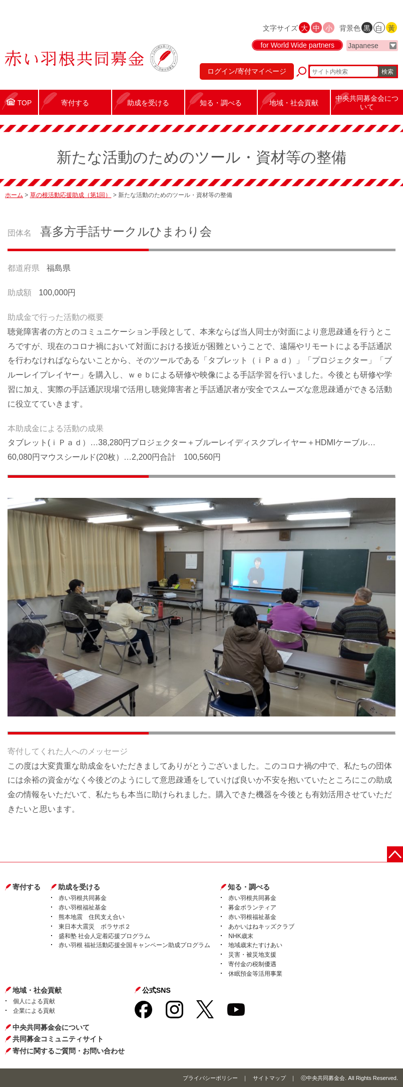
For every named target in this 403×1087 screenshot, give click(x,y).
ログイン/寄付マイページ (246, 71)
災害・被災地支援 (252, 954)
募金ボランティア (252, 907)
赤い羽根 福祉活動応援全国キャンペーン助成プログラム (134, 945)
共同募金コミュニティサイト (58, 1039)
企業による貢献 (34, 1010)
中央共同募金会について (51, 1027)
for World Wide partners (297, 45)
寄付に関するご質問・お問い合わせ (69, 1051)
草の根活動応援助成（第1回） (71, 195)
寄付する (27, 887)
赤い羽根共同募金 (83, 897)
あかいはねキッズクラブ (261, 926)
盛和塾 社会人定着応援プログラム (104, 936)
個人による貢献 (34, 1001)
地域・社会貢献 (37, 990)
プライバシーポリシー (210, 1078)
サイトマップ (269, 1078)
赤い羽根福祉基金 (83, 907)
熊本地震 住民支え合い (92, 917)
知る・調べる (249, 887)
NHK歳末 (240, 936)
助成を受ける (79, 887)
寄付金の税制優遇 (252, 964)
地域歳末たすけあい (255, 945)
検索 (387, 71)
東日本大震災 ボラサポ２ (95, 926)
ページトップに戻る (395, 854)
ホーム (14, 195)
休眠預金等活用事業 (255, 973)
